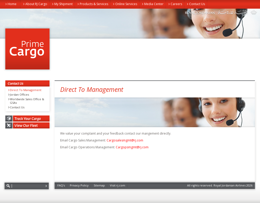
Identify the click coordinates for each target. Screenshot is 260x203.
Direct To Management (25, 90)
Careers (176, 4)
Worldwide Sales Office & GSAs (27, 101)
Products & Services (94, 4)
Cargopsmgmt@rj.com (132, 147)
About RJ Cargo (36, 4)
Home (12, 4)
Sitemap (99, 185)
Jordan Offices (19, 94)
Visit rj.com (117, 185)
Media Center (154, 4)
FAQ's (61, 185)
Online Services (126, 4)
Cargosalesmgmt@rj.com (125, 140)
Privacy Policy (79, 185)
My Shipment (63, 4)
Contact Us (197, 4)
